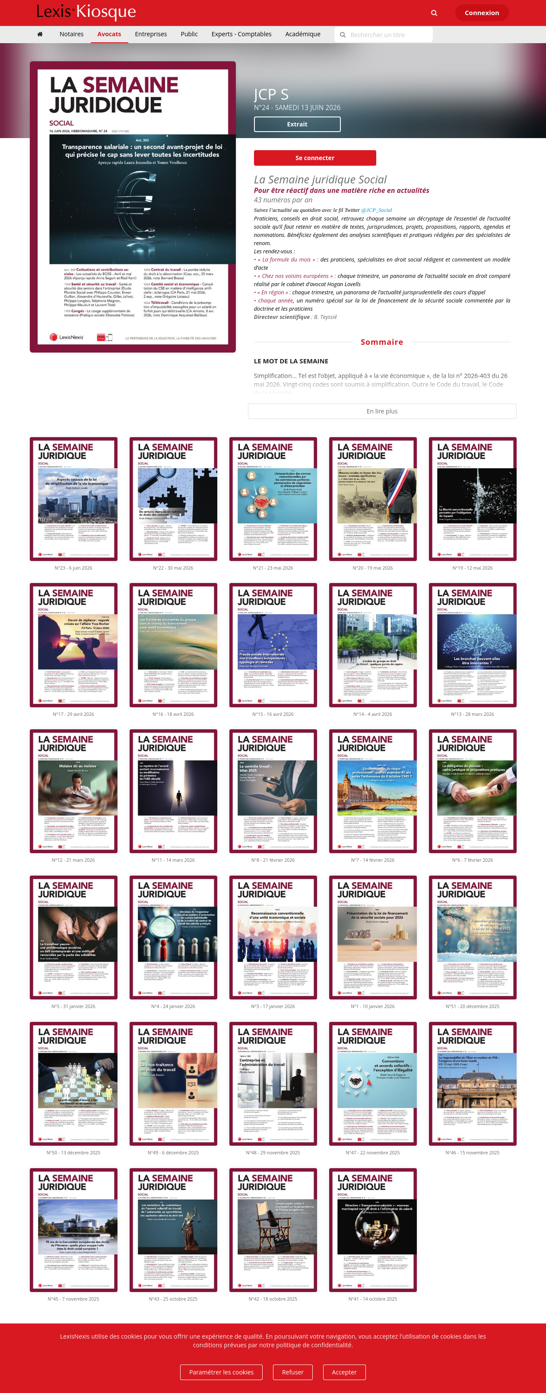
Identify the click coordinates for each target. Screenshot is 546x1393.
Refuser (293, 1372)
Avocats (109, 34)
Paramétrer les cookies (221, 1372)
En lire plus (382, 411)
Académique (303, 34)
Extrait (297, 124)
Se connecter (314, 158)
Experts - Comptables (242, 34)
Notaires (72, 34)
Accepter (344, 1372)
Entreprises (151, 34)
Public (189, 34)
